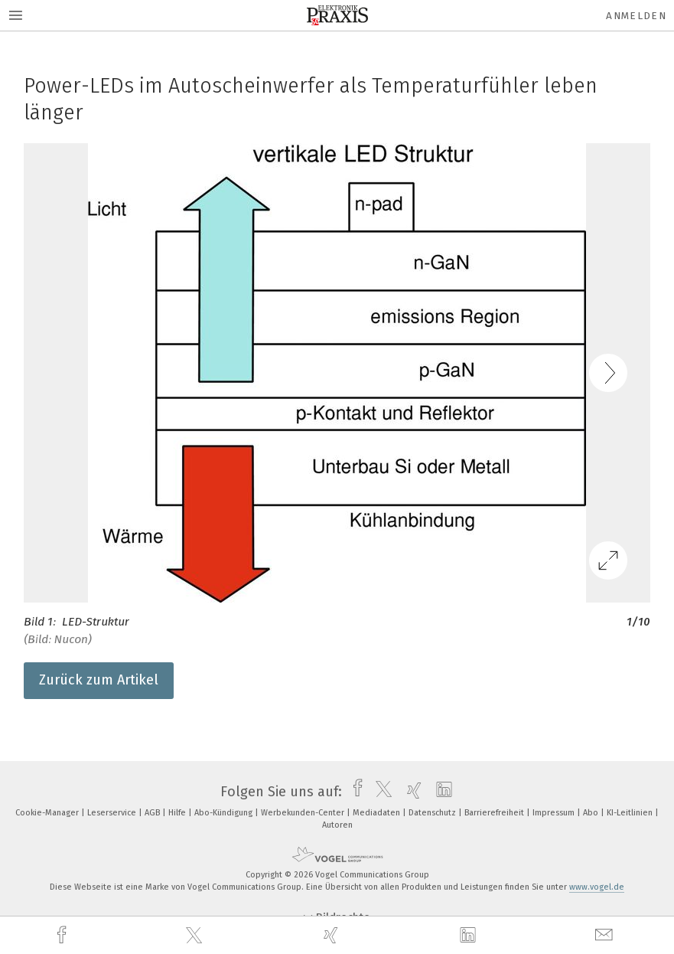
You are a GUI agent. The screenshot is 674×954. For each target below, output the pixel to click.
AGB (153, 813)
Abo (592, 813)
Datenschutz (433, 813)
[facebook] (63, 935)
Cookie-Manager (48, 813)
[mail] (606, 935)
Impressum (554, 813)
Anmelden (636, 15)
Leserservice (112, 813)
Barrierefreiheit (495, 813)
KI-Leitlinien (631, 813)
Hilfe (178, 813)
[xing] (333, 935)
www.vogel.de (596, 887)
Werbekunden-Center (304, 813)
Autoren (337, 825)
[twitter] (196, 935)
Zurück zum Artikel (98, 679)
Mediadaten (377, 813)
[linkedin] (469, 936)
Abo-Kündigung (224, 813)
